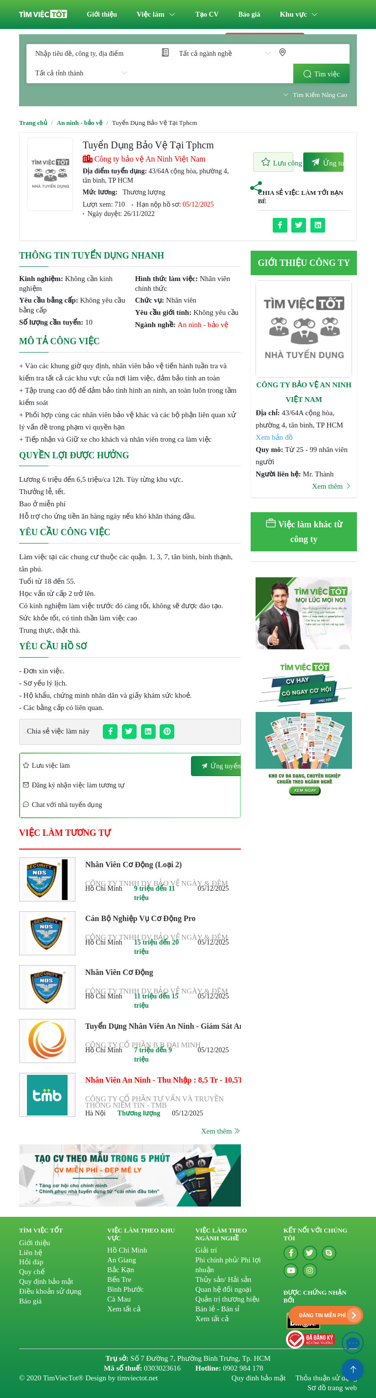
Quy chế (32, 1272)
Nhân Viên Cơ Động (119, 972)
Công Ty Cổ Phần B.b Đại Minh (143, 1045)
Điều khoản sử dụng (50, 1291)
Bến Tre (119, 1279)
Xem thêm (221, 1131)
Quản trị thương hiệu (227, 1299)
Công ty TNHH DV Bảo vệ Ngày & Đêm (156, 883)
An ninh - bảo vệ (79, 122)
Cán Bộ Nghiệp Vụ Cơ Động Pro (140, 918)
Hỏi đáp (31, 1262)
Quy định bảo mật (46, 1281)
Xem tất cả (124, 1309)
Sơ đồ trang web (332, 1388)
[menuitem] (102, 14)
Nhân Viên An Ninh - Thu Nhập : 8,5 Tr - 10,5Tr (163, 1080)
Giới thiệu (102, 14)
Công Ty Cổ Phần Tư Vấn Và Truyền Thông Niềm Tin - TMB (154, 1102)
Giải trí (206, 1250)
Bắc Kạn (120, 1270)
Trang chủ (33, 122)
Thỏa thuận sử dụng (326, 1378)
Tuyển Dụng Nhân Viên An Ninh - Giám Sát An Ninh (163, 1024)
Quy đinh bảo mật (259, 1378)
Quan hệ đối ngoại (223, 1289)
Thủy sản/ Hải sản (223, 1279)
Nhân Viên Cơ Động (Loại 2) (133, 864)
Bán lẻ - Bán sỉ (217, 1309)
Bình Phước (125, 1289)
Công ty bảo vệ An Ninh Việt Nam (144, 159)
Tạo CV (207, 14)
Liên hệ (30, 1252)
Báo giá (249, 14)
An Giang (121, 1260)
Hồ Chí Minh (127, 1250)
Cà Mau (119, 1299)
